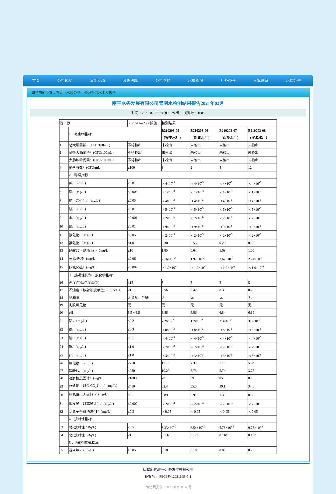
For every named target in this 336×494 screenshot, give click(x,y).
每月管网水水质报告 (100, 92)
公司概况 (64, 80)
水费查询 (195, 80)
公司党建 (162, 80)
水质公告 (293, 80)
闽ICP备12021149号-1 (175, 476)
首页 (36, 80)
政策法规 (130, 80)
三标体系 (260, 80)
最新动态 (97, 80)
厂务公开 (228, 80)
